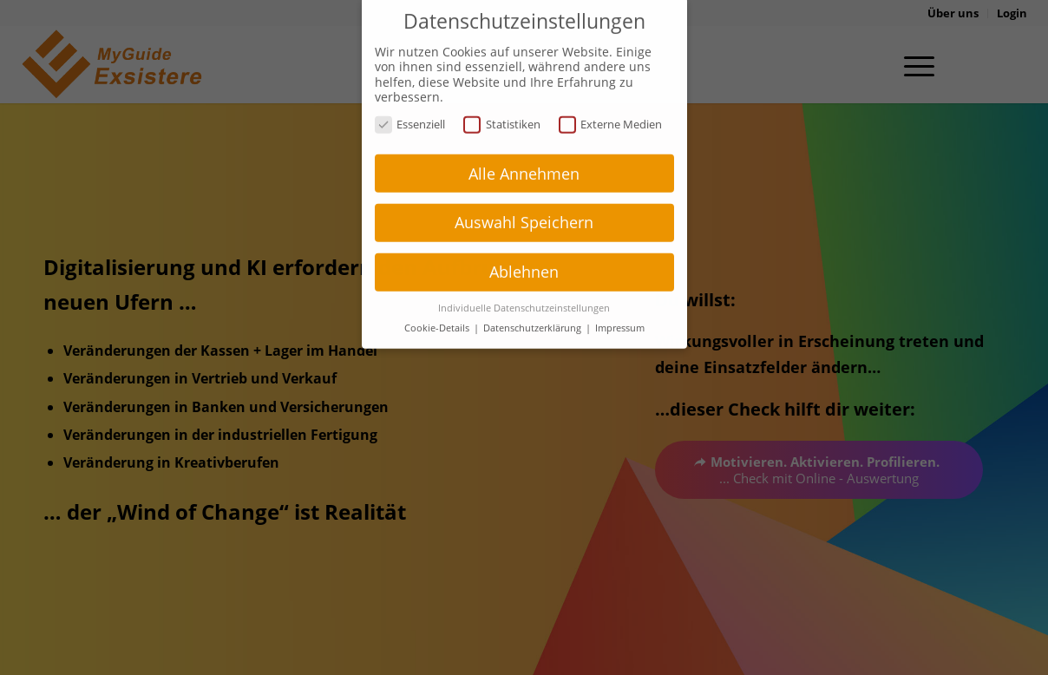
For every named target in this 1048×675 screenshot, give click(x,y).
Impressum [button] (620, 310)
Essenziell (410, 106)
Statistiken (501, 106)
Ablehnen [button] (524, 253)
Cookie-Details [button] (438, 310)
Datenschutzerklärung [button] (533, 310)
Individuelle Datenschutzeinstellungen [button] (524, 290)
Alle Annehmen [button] (524, 155)
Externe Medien (611, 106)
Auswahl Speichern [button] (524, 203)
